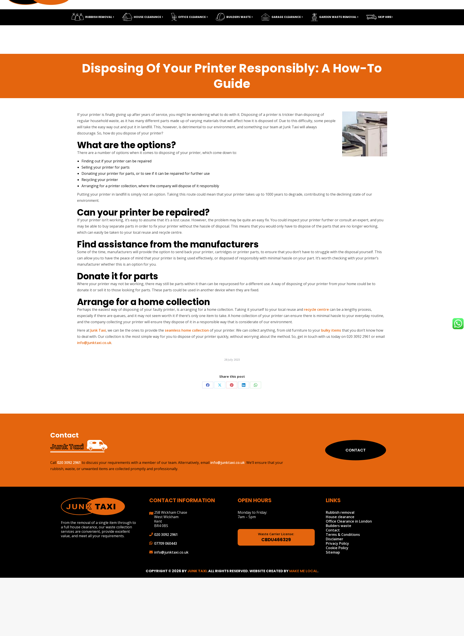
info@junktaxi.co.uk (427, 18)
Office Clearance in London (349, 521)
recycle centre (316, 309)
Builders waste (338, 525)
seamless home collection (187, 330)
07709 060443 (165, 543)
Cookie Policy (337, 548)
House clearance (340, 517)
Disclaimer (334, 539)
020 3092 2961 (379, 18)
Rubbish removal (340, 512)
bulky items (331, 330)
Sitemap (333, 552)
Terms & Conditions (343, 534)
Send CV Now (260, 5)
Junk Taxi (98, 330)
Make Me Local (303, 571)
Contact (346, 450)
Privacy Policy (337, 543)
